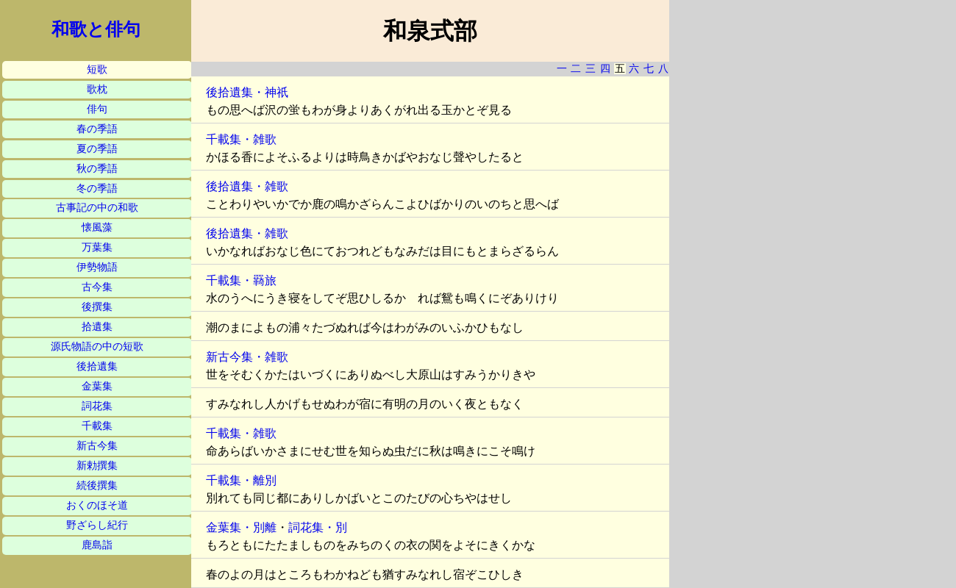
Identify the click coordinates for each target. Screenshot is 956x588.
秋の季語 (97, 168)
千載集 (97, 425)
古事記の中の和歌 (97, 207)
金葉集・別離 (241, 527)
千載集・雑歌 (241, 139)
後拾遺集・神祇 (247, 92)
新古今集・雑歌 (247, 357)
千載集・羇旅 (241, 280)
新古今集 (97, 445)
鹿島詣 (97, 545)
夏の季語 (97, 148)
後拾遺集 (97, 366)
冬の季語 (97, 188)
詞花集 (97, 406)
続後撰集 (97, 485)
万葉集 (97, 247)
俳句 (97, 109)
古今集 (97, 287)
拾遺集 (97, 326)
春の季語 (97, 129)
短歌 (97, 69)
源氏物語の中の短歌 (97, 346)
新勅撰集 (97, 465)
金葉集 (97, 386)
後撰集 (97, 306)
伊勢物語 (97, 267)
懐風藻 (97, 227)
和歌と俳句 (95, 29)
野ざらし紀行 (97, 525)
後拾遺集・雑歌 (247, 186)
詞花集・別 (317, 527)
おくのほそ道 (97, 505)
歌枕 (97, 89)
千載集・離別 (241, 480)
